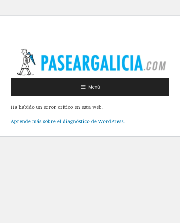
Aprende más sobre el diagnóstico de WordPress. (67, 121)
